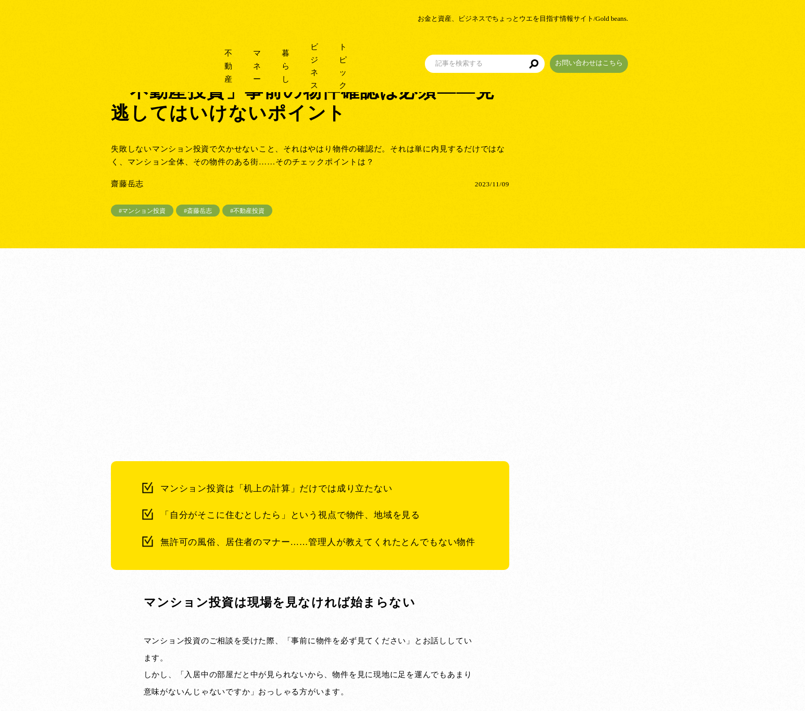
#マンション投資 (142, 210)
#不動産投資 (247, 210)
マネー (253, 51)
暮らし (297, 51)
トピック (397, 51)
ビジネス (345, 51)
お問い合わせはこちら (655, 49)
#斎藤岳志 (198, 210)
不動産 (208, 51)
